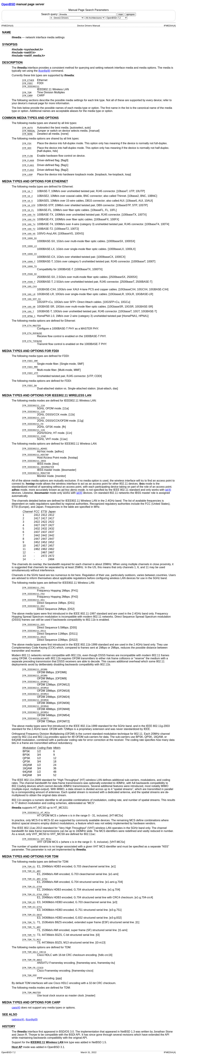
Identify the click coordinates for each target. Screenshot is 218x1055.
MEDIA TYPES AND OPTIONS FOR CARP (31, 1002)
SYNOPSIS (9, 44)
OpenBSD (8, 4)
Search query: (79, 14)
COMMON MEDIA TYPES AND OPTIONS (30, 118)
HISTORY (8, 1026)
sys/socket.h (33, 49)
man (120, 14)
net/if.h (29, 52)
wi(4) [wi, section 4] (168, 489)
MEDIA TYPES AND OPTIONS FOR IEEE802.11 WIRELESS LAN (46, 395)
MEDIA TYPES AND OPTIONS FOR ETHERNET (35, 181)
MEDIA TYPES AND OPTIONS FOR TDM (30, 856)
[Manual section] (67, 17)
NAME (6, 32)
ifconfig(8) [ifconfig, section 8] (44, 70)
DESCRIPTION (12, 62)
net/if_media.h (34, 55)
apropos (130, 14)
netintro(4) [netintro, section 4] (18, 1019)
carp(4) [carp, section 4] (16, 1007)
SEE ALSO (9, 1014)
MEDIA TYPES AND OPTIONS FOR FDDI (30, 351)
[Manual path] (116, 17)
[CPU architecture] (95, 17)
